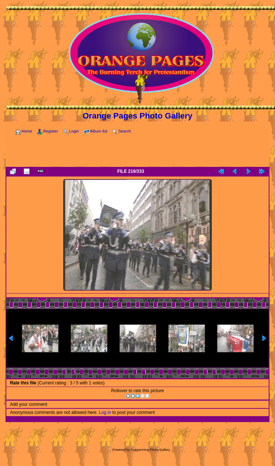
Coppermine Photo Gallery (150, 450)
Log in (105, 412)
